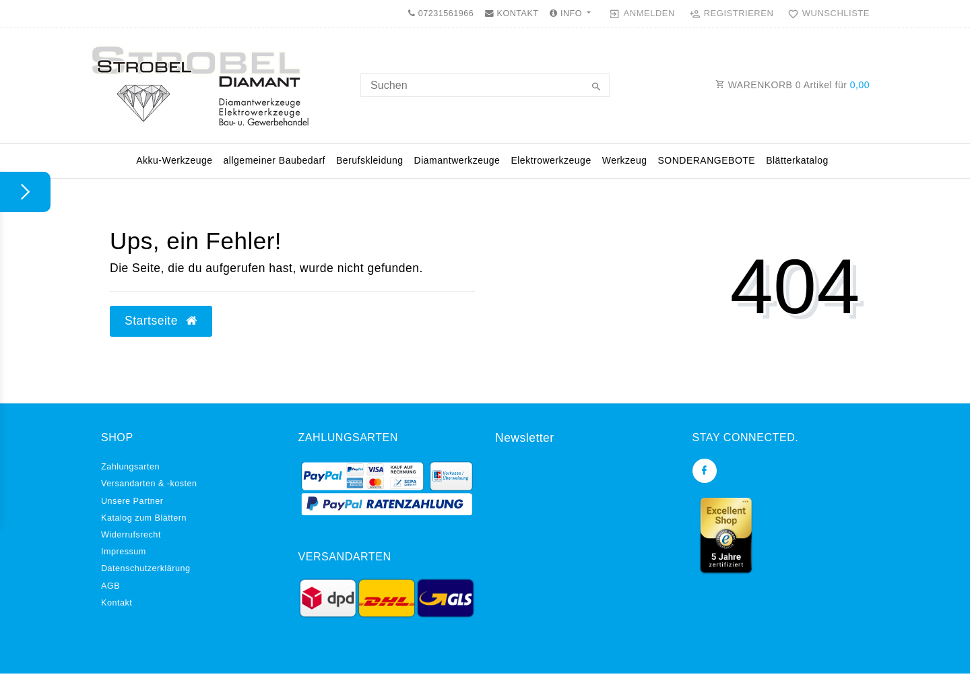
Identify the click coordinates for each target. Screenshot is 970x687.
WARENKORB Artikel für (792, 84)
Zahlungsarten (130, 466)
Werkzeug (624, 160)
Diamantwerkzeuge (457, 160)
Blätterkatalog (797, 160)
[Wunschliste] (826, 13)
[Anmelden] (642, 13)
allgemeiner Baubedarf (274, 160)
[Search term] (485, 85)
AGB (110, 586)
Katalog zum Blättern (144, 518)
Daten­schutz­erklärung (146, 568)
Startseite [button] (161, 320)
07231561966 (441, 13)
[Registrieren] (731, 13)
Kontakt (116, 603)
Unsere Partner (132, 501)
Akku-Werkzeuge (174, 160)
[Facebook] (704, 471)
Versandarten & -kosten (149, 483)
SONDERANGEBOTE (706, 160)
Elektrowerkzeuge (551, 160)
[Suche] (596, 87)
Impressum (123, 551)
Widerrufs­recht (131, 534)
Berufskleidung (369, 160)
